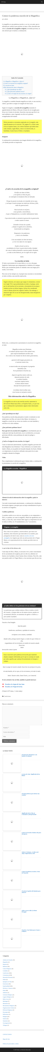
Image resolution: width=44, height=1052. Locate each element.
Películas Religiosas (7, 1010)
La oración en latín (8, 85)
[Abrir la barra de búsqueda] (42, 2)
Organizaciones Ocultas (8, 1008)
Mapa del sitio (6, 1039)
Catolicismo (7, 696)
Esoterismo (5, 984)
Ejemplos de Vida (7, 981)
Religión (5, 1016)
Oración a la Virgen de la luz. (14, 686)
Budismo (5, 966)
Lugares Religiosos (7, 997)
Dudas (4, 979)
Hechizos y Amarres (8, 988)
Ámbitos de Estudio (7, 960)
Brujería (5, 964)
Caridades (5, 971)
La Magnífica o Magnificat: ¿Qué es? (13, 81)
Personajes (5, 1012)
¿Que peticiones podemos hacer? (15, 91)
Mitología (5, 1001)
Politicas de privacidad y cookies (11, 1043)
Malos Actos (6, 999)
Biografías (5, 962)
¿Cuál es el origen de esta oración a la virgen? (18, 93)
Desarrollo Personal (7, 977)
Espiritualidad (6, 986)
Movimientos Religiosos (9, 1005)
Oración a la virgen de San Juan (14, 684)
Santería (5, 1018)
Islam (4, 990)
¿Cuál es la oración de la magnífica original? (15, 83)
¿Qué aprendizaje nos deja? (13, 89)
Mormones (5, 1003)
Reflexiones (6, 1014)
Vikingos (5, 1025)
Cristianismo (6, 975)
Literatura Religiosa (7, 994)
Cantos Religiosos (7, 968)
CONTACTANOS (7, 1034)
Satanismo (5, 1021)
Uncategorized (6, 1023)
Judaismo (5, 992)
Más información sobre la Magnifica (13, 87)
